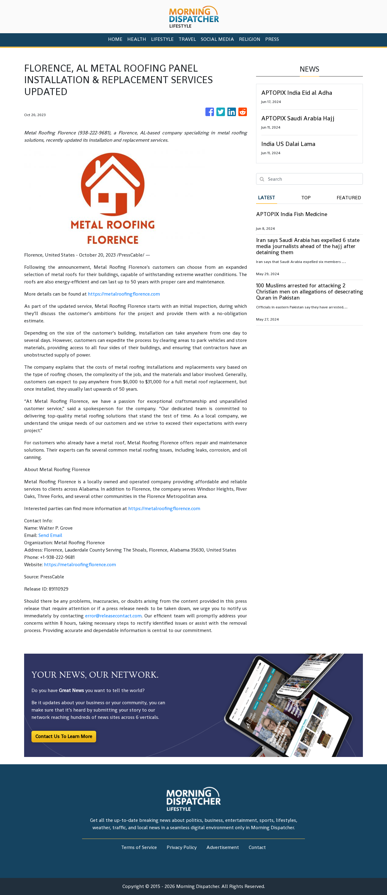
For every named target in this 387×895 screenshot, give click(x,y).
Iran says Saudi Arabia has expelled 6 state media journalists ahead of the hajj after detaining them (308, 246)
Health (136, 39)
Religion (249, 39)
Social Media (217, 39)
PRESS (272, 39)
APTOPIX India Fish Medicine (291, 214)
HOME (115, 39)
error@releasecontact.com (113, 616)
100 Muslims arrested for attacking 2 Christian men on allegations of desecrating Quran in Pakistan (309, 291)
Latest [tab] (266, 197)
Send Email (50, 535)
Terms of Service (139, 847)
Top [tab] (306, 197)
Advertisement (222, 847)
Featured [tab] (349, 197)
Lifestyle (162, 39)
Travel (187, 39)
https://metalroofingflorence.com (124, 294)
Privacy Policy (182, 847)
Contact (257, 847)
